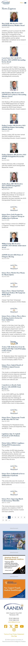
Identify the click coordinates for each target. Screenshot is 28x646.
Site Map (14, 636)
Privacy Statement (18, 634)
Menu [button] (23, 3)
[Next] (9, 520)
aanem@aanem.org (14, 622)
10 (6, 520)
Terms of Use (8, 634)
